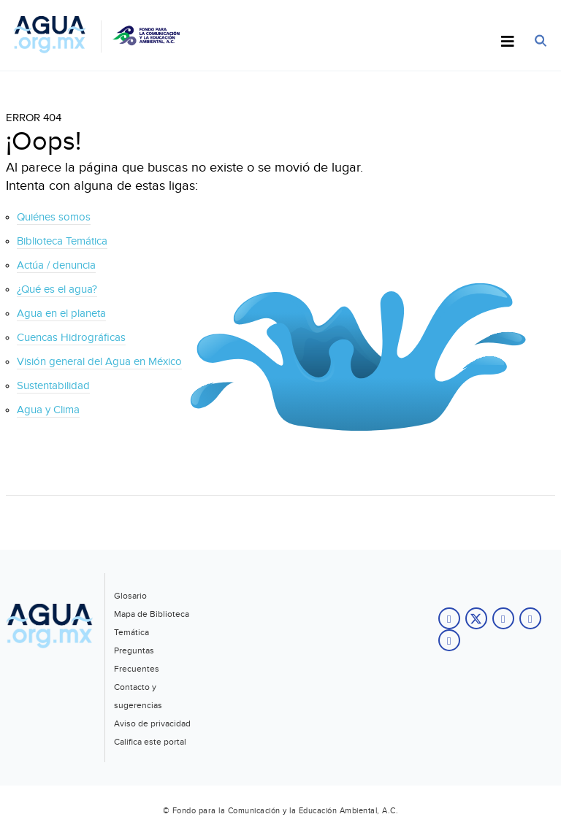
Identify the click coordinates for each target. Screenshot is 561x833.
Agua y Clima (48, 410)
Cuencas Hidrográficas (71, 337)
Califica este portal (150, 742)
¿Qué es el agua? (57, 289)
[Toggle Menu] (507, 42)
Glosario (130, 596)
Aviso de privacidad (152, 723)
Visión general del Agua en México (99, 362)
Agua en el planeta (61, 313)
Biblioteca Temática (62, 241)
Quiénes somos (54, 217)
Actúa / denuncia (56, 265)
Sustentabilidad (53, 386)
